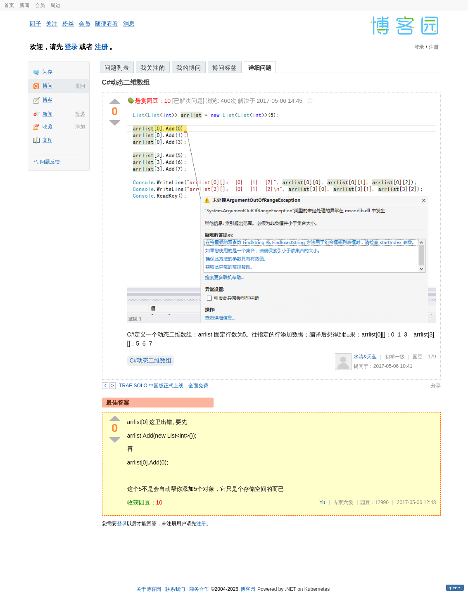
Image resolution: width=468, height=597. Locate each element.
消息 (129, 23)
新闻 (24, 5)
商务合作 (199, 589)
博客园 (247, 589)
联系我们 (175, 589)
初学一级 (395, 357)
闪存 (47, 72)
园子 (35, 23)
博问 (47, 86)
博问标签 (224, 67)
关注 (51, 23)
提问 (80, 86)
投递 (80, 114)
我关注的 (152, 67)
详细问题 (259, 67)
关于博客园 (148, 589)
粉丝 (68, 23)
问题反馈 (50, 162)
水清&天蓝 (365, 357)
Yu (322, 502)
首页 (9, 5)
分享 (436, 386)
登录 (71, 46)
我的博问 (188, 67)
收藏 (47, 127)
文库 (47, 140)
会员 (40, 5)
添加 (80, 127)
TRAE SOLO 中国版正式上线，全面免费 (163, 386)
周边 (55, 5)
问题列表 (117, 67)
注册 (101, 46)
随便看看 (106, 23)
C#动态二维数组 (126, 82)
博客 (47, 100)
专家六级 (343, 502)
